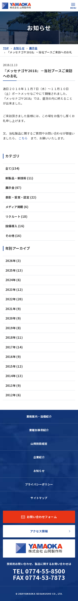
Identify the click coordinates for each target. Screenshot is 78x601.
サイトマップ (39, 498)
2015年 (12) (14, 366)
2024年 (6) (13, 280)
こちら (22, 138)
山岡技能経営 (39, 444)
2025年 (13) (14, 270)
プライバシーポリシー (39, 484)
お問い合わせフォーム (39, 517)
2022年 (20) (14, 299)
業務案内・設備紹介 (39, 416)
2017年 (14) (14, 347)
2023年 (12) (14, 290)
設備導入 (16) (15, 226)
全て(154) (12, 168)
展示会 (33, 48)
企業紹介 (39, 457)
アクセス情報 (39, 531)
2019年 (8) (13, 328)
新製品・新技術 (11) (19, 178)
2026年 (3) (13, 261)
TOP (6, 48)
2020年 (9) (13, 318)
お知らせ (19, 48)
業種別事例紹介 (39, 430)
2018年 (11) (14, 337)
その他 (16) (13, 236)
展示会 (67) (13, 188)
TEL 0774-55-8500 (39, 571)
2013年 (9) (13, 385)
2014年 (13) (14, 376)
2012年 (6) (13, 395)
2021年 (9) (13, 309)
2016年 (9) (13, 357)
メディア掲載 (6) (16, 207)
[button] (73, 4)
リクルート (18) (16, 216)
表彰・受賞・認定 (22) (20, 197)
